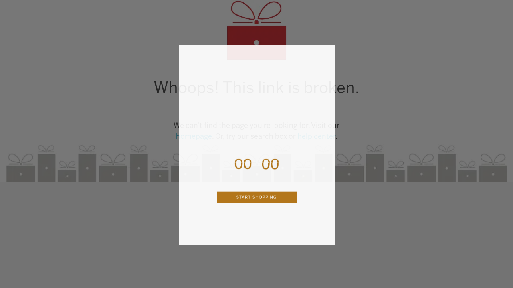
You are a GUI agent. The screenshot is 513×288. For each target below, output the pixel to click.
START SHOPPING (256, 206)
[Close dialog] (327, 62)
